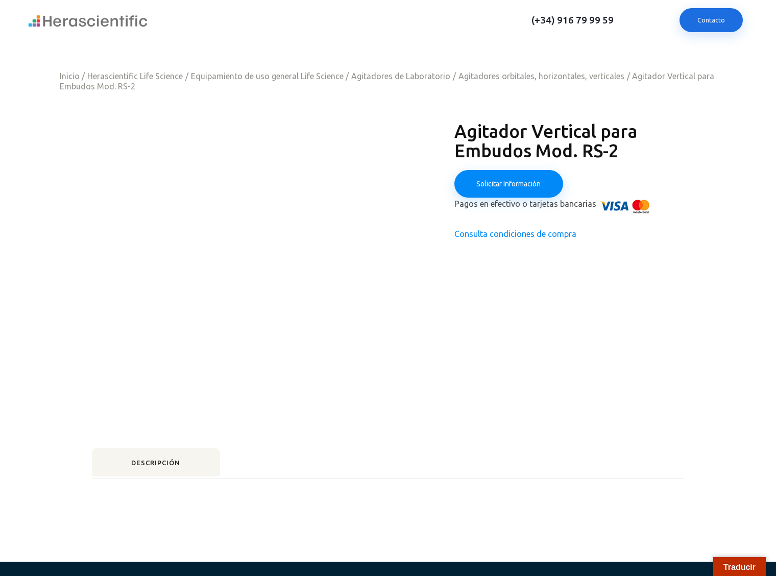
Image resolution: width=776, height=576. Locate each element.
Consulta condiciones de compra (515, 234)
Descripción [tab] (162, 435)
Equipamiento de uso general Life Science (267, 76)
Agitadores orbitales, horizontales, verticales (541, 76)
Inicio (70, 76)
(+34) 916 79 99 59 (572, 20)
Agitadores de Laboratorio (400, 76)
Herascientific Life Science (135, 76)
